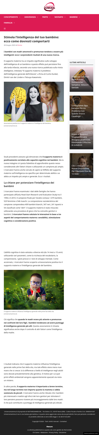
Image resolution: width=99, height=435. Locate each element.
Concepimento (13, 17)
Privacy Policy (53, 432)
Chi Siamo (36, 432)
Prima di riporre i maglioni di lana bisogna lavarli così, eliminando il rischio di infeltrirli (81, 139)
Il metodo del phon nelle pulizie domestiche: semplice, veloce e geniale (80, 82)
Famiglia (10, 23)
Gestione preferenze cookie (91, 433)
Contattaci (63, 421)
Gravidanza (32, 17)
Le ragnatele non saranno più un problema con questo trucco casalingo (80, 111)
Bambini (76, 17)
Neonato (61, 17)
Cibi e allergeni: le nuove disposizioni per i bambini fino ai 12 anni (81, 169)
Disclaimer (62, 432)
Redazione (44, 432)
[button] (5, 28)
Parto (47, 17)
